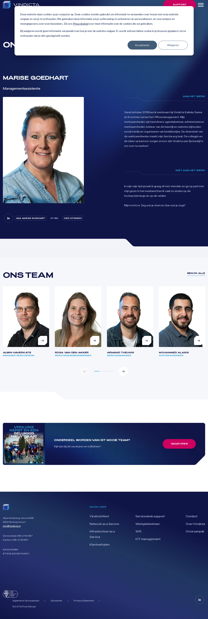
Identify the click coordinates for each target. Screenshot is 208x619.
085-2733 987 (25, 535)
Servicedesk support (150, 516)
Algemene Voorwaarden (25, 600)
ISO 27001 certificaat (24, 606)
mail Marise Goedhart (30, 218)
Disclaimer (56, 600)
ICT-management (147, 539)
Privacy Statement (84, 600)
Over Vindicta (195, 524)
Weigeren (173, 45)
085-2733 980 (20, 539)
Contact (191, 516)
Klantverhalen (100, 544)
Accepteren (142, 45)
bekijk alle (196, 273)
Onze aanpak (195, 531)
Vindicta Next (99, 516)
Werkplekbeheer (147, 524)
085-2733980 (73, 218)
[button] (123, 371)
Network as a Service (104, 524)
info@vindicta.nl (12, 526)
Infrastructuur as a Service (102, 534)
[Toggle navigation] (200, 4)
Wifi (138, 531)
